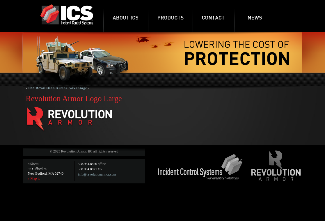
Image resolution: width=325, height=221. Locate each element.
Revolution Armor (276, 165)
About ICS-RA (126, 16)
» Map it (34, 178)
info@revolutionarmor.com (97, 174)
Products (170, 16)
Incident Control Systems (200, 167)
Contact (213, 16)
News (255, 16)
